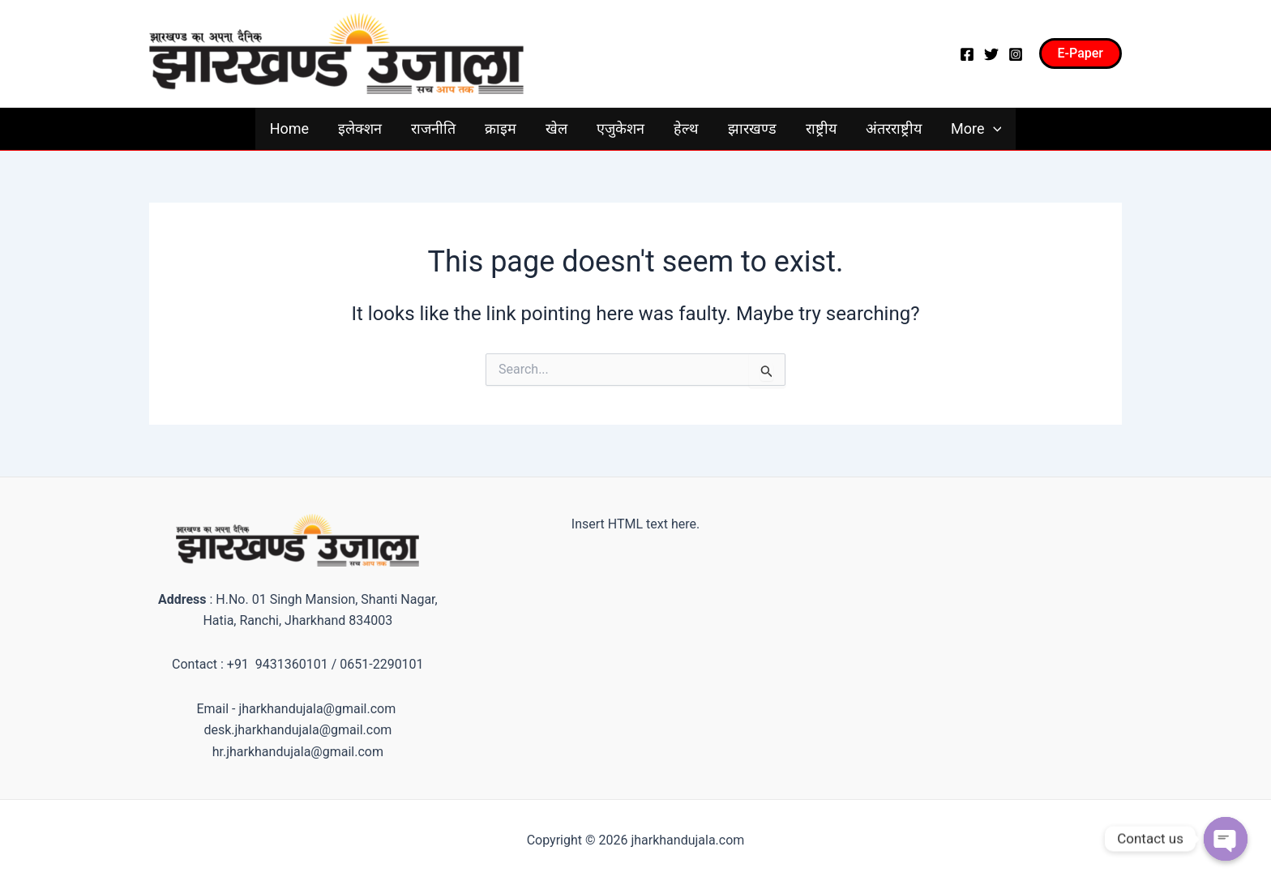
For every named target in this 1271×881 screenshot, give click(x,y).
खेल (556, 128)
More (976, 129)
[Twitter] (991, 54)
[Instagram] (1015, 54)
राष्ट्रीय (821, 128)
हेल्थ (686, 128)
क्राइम (500, 128)
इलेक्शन (360, 128)
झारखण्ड (752, 128)
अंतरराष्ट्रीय (894, 128)
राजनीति (433, 128)
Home (289, 128)
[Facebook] (967, 54)
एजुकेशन (620, 128)
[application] (993, 129)
